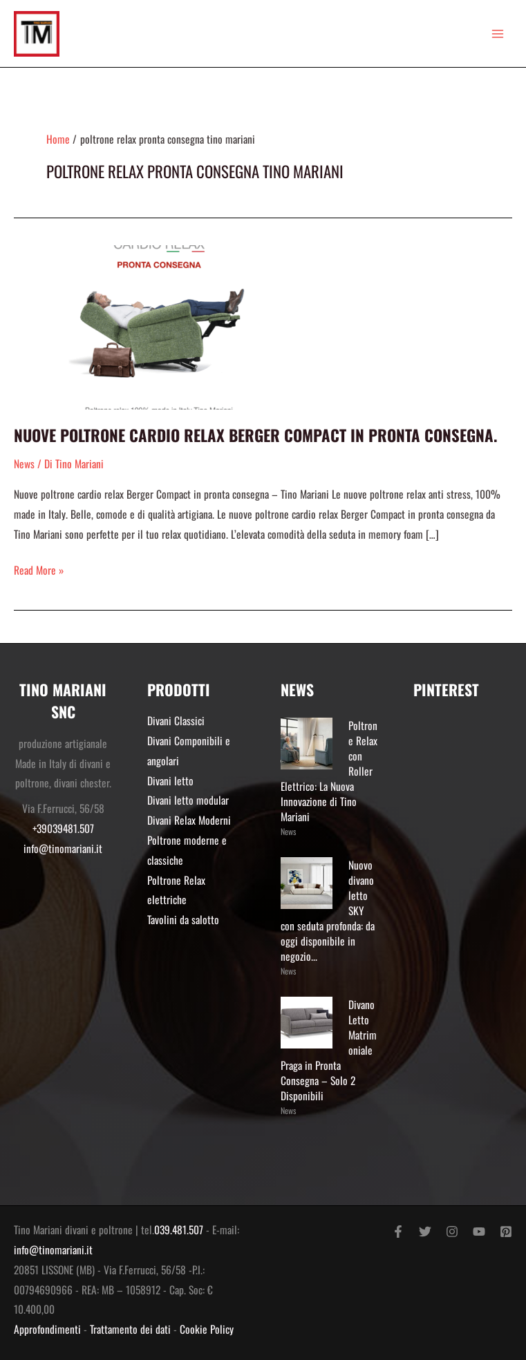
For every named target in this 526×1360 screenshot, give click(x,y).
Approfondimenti (47, 1329)
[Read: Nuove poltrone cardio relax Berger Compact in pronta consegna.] (159, 325)
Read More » (39, 568)
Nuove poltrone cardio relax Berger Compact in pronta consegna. (256, 435)
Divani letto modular (188, 799)
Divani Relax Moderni (189, 819)
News (24, 463)
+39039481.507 (63, 828)
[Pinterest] (506, 1231)
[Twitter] (425, 1231)
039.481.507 (178, 1229)
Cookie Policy (207, 1329)
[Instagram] (452, 1231)
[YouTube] (479, 1231)
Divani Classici (176, 720)
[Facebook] (398, 1231)
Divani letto (170, 780)
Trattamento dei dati (130, 1329)
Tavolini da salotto (183, 919)
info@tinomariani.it (63, 848)
